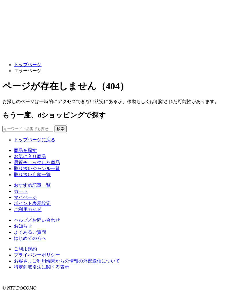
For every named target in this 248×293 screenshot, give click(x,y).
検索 (60, 129)
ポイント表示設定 (32, 203)
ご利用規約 (25, 248)
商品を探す (25, 150)
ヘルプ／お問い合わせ (37, 220)
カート (21, 191)
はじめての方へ (30, 238)
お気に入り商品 (30, 156)
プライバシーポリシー (37, 254)
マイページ (25, 197)
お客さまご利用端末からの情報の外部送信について (67, 260)
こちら (74, 277)
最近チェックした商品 (37, 162)
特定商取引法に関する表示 (41, 267)
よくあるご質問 (30, 232)
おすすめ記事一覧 (32, 185)
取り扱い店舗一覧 (32, 174)
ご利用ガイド (28, 209)
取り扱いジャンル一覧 (37, 168)
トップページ (28, 64)
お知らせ (23, 226)
